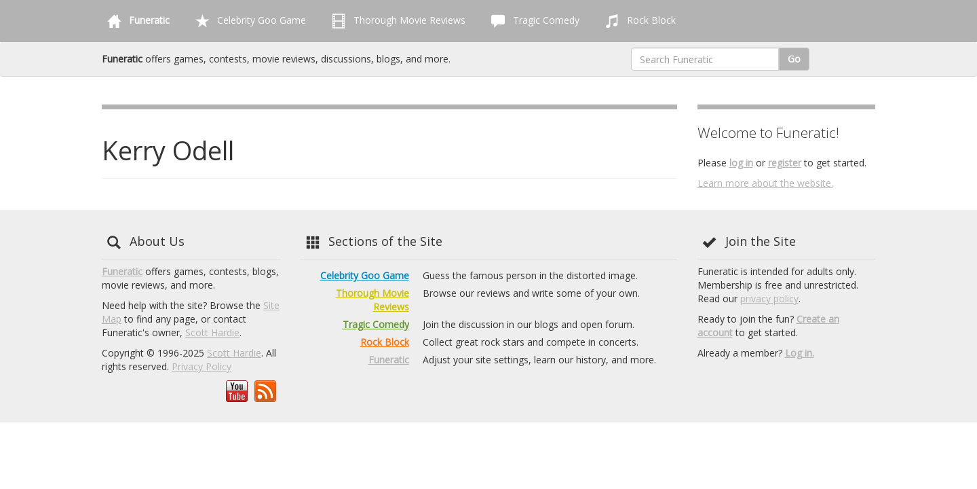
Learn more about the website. (765, 183)
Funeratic (122, 271)
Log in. (799, 352)
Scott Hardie (212, 332)
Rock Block (638, 21)
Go (794, 58)
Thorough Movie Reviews (395, 21)
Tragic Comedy (532, 21)
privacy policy (769, 298)
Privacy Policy (201, 366)
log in (741, 162)
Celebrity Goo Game (248, 21)
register (784, 162)
